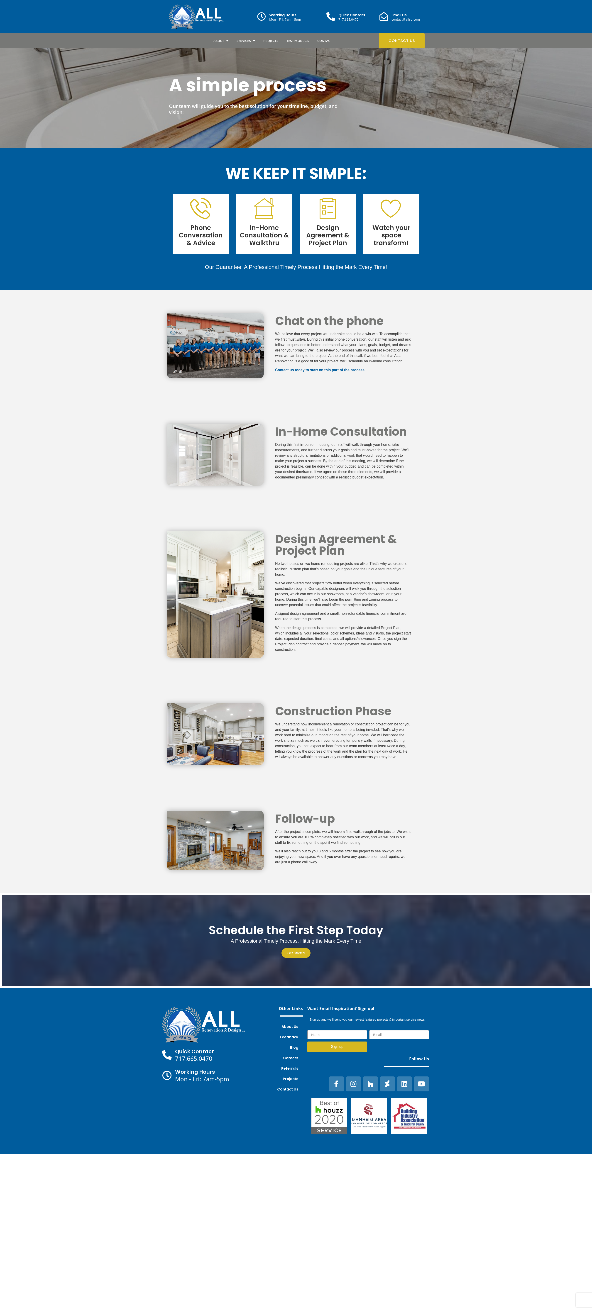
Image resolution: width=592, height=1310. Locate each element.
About (220, 41)
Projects (270, 41)
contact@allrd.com (405, 19)
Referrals (289, 1068)
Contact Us (287, 1089)
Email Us (399, 15)
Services (246, 41)
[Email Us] (383, 16)
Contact (324, 41)
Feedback (289, 1037)
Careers (290, 1058)
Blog (294, 1047)
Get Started (296, 953)
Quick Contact (351, 15)
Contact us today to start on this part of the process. (320, 370)
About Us (289, 1026)
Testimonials (297, 41)
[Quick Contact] (330, 16)
